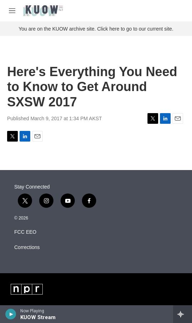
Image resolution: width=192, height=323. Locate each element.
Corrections (27, 247)
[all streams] (182, 314)
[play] (10, 314)
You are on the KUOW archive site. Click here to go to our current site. (96, 29)
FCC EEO (25, 232)
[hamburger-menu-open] (12, 11)
